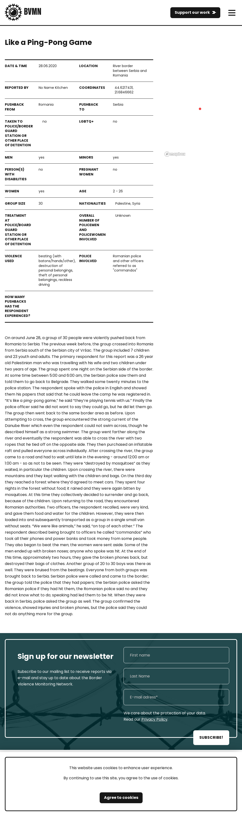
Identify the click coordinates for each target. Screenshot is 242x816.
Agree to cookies (121, 797)
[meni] (231, 12)
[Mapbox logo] (175, 154)
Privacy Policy (154, 719)
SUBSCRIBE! (211, 737)
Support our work (192, 12)
